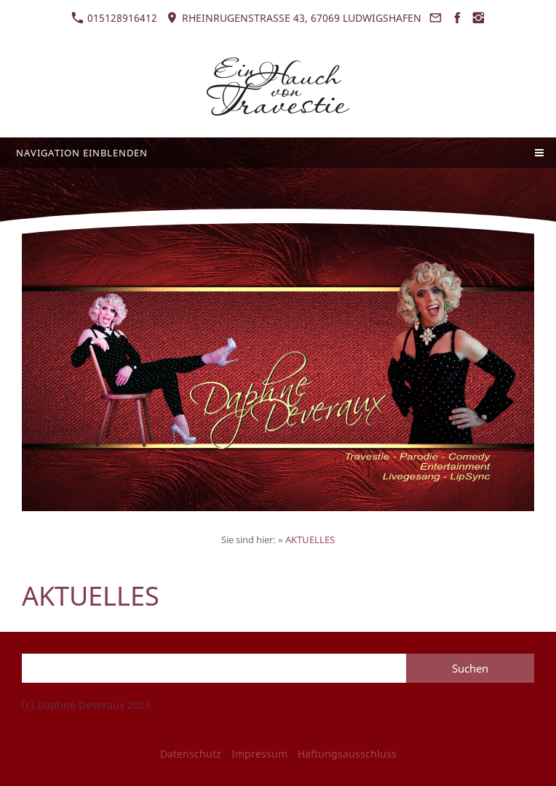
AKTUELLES (310, 539)
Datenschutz (190, 754)
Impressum (259, 754)
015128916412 (114, 18)
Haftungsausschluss (347, 754)
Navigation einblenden (82, 152)
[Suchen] (214, 668)
